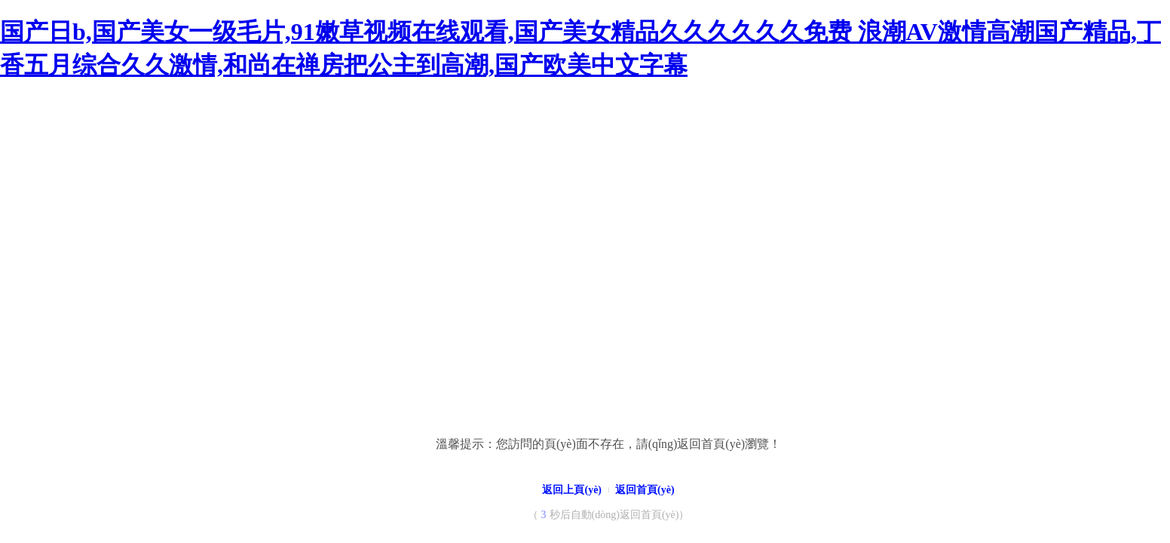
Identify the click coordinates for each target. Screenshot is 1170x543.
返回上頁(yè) (572, 489)
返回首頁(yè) (645, 489)
